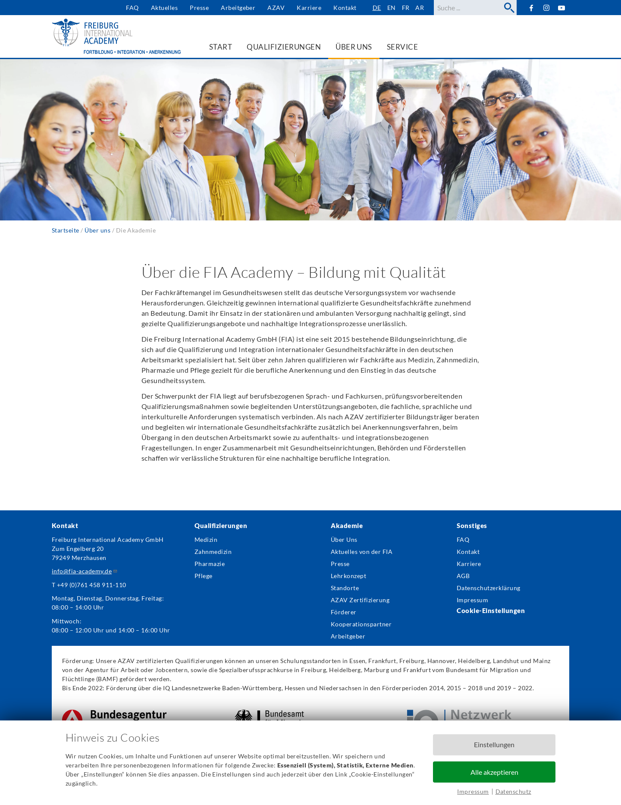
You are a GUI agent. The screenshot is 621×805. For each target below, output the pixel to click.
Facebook (531, 7)
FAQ (132, 7)
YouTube (561, 7)
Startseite (65, 230)
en (391, 7)
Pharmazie (209, 563)
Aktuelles (164, 7)
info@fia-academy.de (85, 571)
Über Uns (344, 539)
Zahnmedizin (213, 551)
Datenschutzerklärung (489, 587)
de (377, 7)
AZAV (276, 7)
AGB (463, 575)
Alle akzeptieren (494, 772)
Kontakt (344, 7)
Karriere (309, 7)
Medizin (205, 539)
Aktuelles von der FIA (361, 551)
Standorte (345, 587)
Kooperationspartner (361, 624)
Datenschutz (513, 791)
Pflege (203, 575)
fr (406, 7)
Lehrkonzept (348, 575)
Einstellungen (494, 744)
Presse (199, 7)
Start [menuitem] (220, 46)
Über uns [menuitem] (354, 46)
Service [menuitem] (402, 46)
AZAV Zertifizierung (360, 600)
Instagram (546, 8)
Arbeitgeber (238, 7)
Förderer (344, 612)
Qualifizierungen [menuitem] (284, 46)
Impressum (473, 791)
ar (419, 7)
